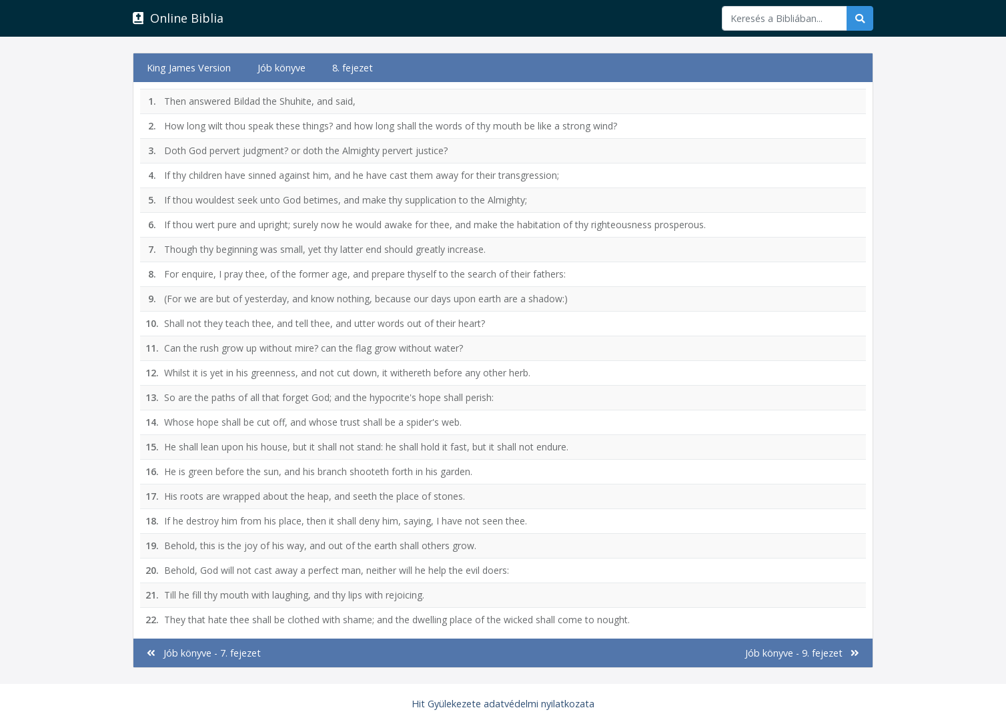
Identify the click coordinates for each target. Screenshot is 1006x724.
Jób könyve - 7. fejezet (204, 653)
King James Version (189, 67)
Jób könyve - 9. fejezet (802, 653)
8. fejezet (352, 67)
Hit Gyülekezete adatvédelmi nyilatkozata (503, 703)
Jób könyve (282, 67)
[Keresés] (784, 18)
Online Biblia (178, 18)
